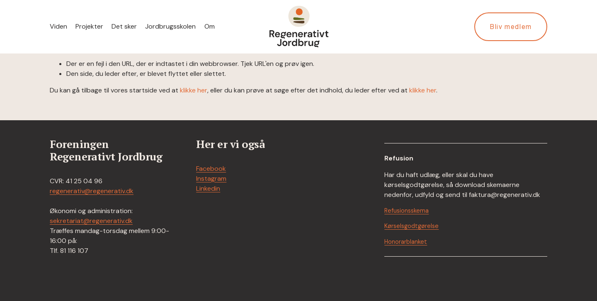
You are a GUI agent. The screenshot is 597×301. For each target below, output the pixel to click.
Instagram (211, 178)
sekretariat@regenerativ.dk (91, 220)
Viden (58, 26)
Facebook (211, 168)
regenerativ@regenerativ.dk (91, 191)
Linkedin (208, 188)
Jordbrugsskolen (170, 26)
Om (209, 26)
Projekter (89, 26)
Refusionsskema (406, 210)
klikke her (193, 90)
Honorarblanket (405, 241)
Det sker (124, 26)
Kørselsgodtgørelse (411, 226)
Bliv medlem (511, 26)
